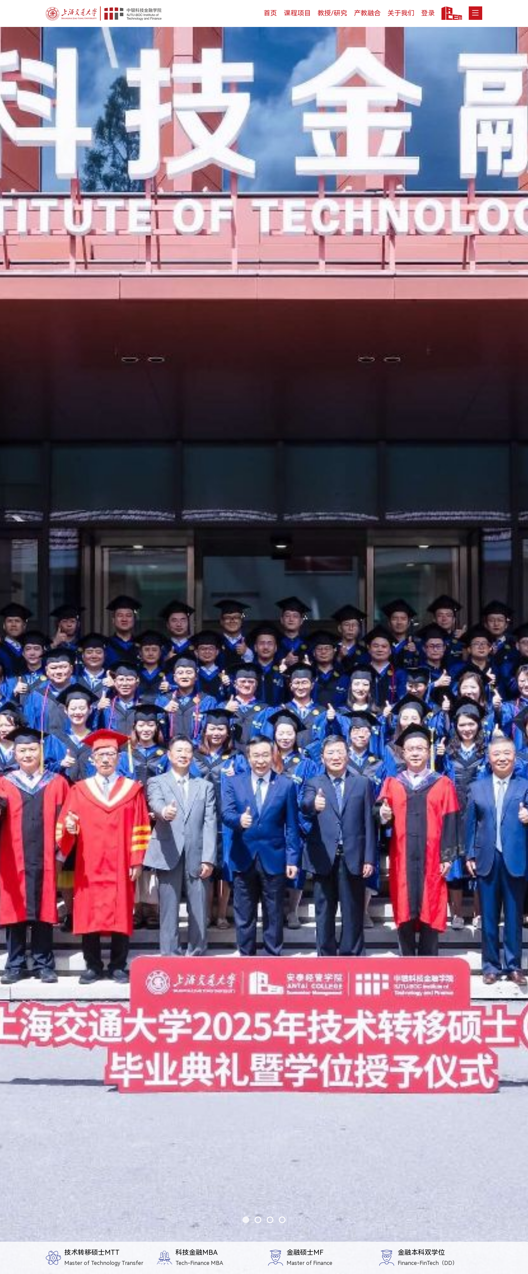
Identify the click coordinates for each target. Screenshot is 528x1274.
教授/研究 (332, 13)
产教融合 (367, 13)
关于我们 (401, 13)
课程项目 (297, 13)
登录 (428, 13)
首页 (270, 13)
